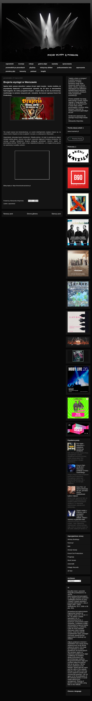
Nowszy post (8, 214)
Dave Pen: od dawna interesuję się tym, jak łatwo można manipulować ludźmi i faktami (78, 491)
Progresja (71, 557)
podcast (33, 71)
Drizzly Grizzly (72, 550)
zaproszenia (80, 67)
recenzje (21, 64)
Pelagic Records (73, 567)
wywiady (55, 64)
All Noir (70, 571)
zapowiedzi (10, 64)
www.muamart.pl (73, 131)
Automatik (71, 564)
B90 (69, 546)
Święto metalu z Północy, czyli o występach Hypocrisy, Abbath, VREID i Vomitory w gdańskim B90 (77, 515)
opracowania (67, 64)
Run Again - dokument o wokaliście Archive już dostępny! (80, 447)
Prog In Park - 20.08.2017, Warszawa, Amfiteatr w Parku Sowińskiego (82, 468)
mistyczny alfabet (46, 67)
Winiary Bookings (73, 539)
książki (43, 71)
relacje (31, 64)
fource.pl (70, 543)
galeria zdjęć (42, 64)
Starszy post (56, 214)
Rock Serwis (72, 560)
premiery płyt (10, 71)
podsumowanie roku (64, 67)
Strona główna (32, 214)
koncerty (23, 71)
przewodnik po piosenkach (15, 67)
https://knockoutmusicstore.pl (22, 185)
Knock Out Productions (75, 553)
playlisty (32, 67)
